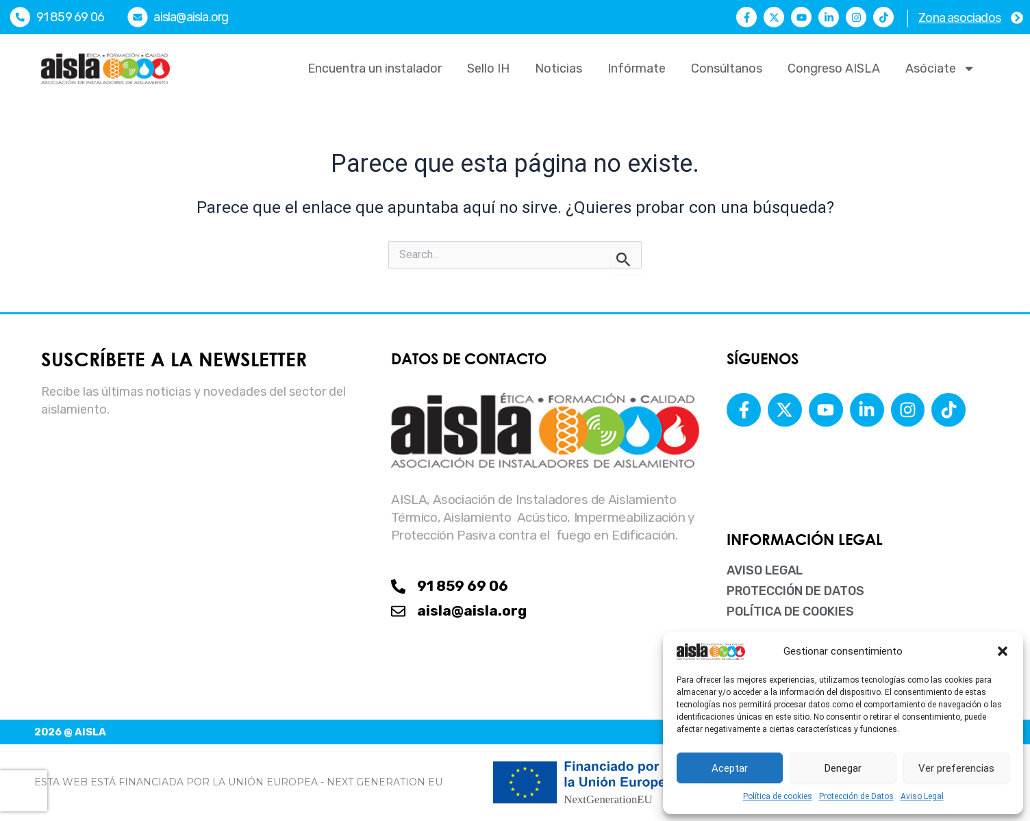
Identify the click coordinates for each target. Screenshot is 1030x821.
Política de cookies (777, 796)
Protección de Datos (856, 796)
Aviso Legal (922, 796)
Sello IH (488, 68)
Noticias (558, 68)
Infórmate (636, 68)
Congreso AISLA (834, 68)
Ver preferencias (956, 768)
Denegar (843, 768)
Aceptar (730, 768)
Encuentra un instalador (374, 68)
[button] (1002, 651)
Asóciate (940, 68)
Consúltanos (726, 68)
